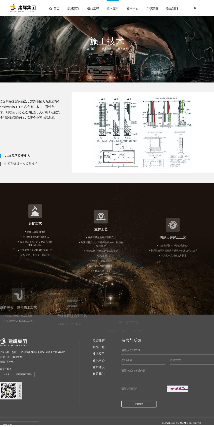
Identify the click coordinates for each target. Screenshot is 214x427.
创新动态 (127, 76)
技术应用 (113, 8)
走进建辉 (73, 8)
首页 (54, 8)
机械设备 (107, 76)
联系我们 (172, 8)
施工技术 (87, 77)
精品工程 (93, 8)
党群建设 (152, 8)
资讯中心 (132, 8)
